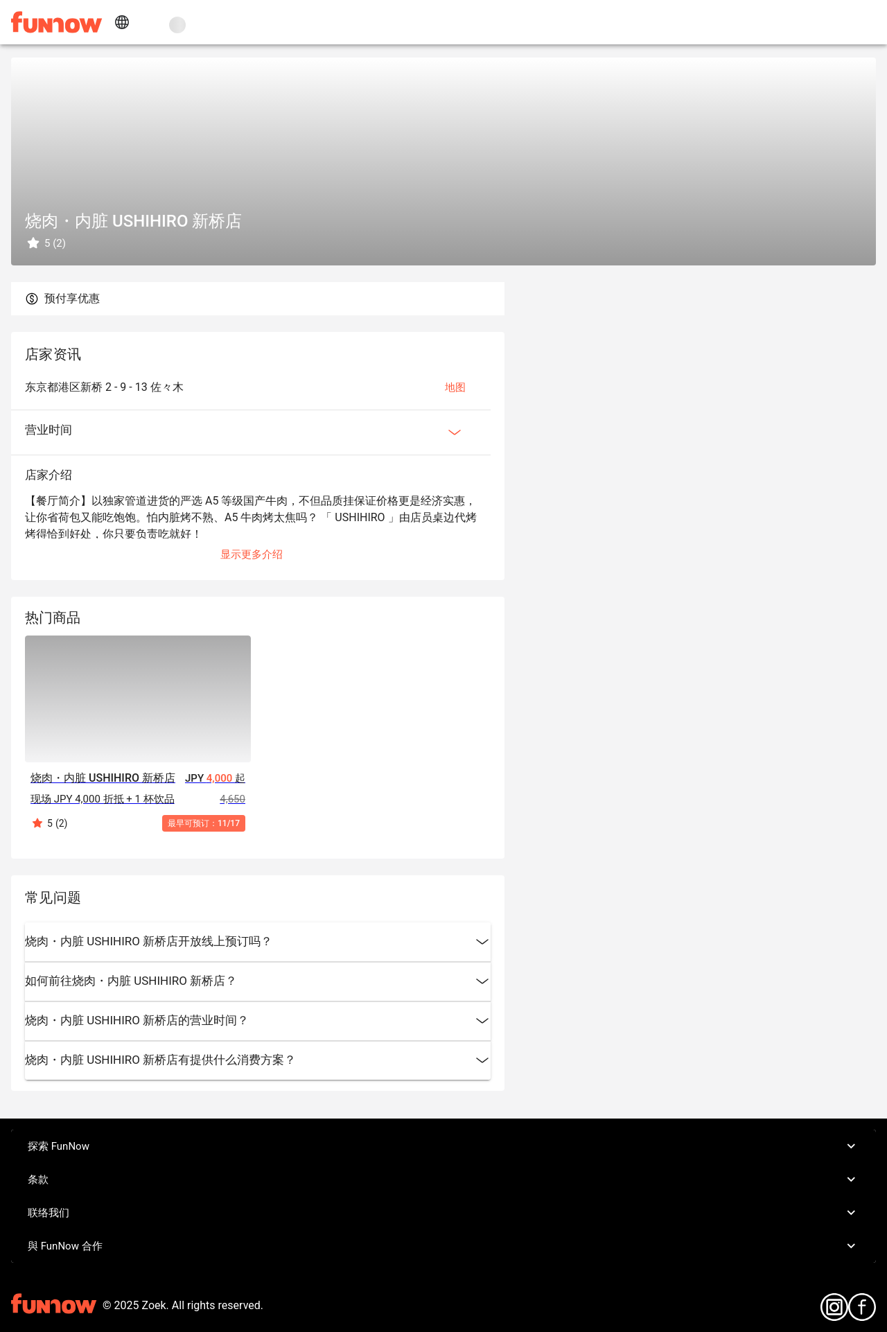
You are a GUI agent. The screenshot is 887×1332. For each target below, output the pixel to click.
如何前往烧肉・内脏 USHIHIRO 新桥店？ (258, 981)
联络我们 (443, 1212)
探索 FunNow (443, 1146)
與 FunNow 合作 (443, 1246)
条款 (443, 1179)
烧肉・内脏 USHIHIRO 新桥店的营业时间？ (258, 1020)
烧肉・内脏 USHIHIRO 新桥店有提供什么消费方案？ (258, 1060)
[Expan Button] (455, 432)
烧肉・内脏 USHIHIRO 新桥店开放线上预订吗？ (258, 941)
